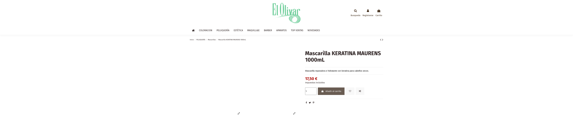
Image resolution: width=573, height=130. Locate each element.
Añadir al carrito (331, 91)
